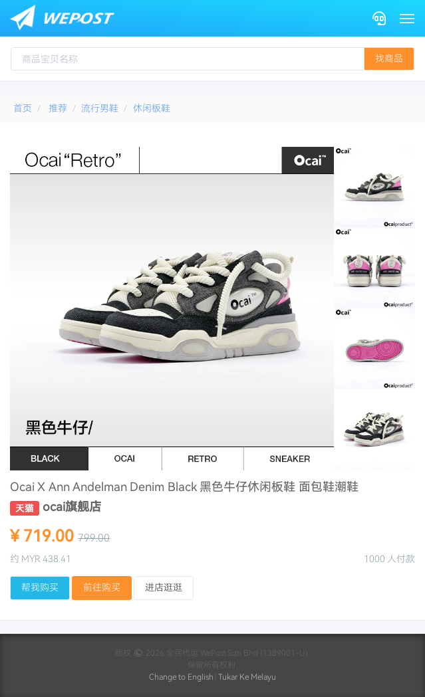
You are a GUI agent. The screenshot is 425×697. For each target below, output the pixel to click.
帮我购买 (40, 587)
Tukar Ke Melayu (247, 677)
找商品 (389, 58)
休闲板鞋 (151, 108)
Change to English (181, 677)
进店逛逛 (163, 587)
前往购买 (101, 587)
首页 (22, 108)
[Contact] (379, 18)
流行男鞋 (99, 108)
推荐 (58, 108)
